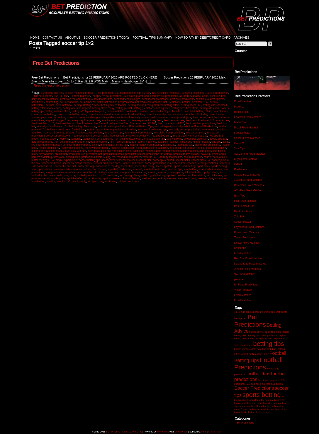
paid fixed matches (144, 150)
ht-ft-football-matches (143, 141)
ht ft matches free (120, 141)
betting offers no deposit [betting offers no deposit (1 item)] (273, 335)
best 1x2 (215, 95)
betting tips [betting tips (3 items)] (268, 343)
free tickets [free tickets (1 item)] (263, 380)
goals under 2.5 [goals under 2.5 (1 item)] (242, 384)
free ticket (116, 135)
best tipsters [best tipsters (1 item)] (240, 318)
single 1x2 (48, 160)
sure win (162, 172)
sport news (203, 166)
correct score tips (55, 117)
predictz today (181, 153)
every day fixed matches (86, 120)
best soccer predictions (155, 99)
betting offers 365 (191, 105)
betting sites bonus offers (214, 108)
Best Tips (239, 195)
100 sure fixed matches (165, 92)
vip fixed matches (176, 175)
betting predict (123, 108)
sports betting (219, 166)
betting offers (171, 105)
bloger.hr (100, 111)
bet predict (110, 102)
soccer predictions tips (158, 163)
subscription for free (94, 169)
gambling (76, 138)
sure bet (137, 169)
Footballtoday (242, 132)
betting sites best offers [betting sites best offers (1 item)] (266, 338)
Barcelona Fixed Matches (249, 185)
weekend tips (205, 178)
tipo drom (212, 172)
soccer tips (127, 166)
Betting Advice (91, 105)
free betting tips (158, 129)
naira (139, 147)
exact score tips (111, 120)
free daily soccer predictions (184, 129)
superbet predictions (119, 169)
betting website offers (58, 111)
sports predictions (41, 169)
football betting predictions (112, 126)
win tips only (79, 181)
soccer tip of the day (107, 166)
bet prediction (126, 102)
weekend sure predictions (181, 178)
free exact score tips (214, 129)
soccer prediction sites (107, 163)
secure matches (193, 157)
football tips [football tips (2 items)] (258, 373)
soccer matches (128, 160)
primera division (40, 157)
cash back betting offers (198, 111)
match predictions (49, 147)
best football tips (102, 99)
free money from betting (138, 132)
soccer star (178, 163)
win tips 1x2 (64, 181)
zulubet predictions (128, 181)
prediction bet (94, 153)
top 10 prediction (108, 175)
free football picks (64, 132)
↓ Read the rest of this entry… (51, 85)
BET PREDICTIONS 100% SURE (159, 18)
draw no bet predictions (206, 117)
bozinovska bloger (160, 111)
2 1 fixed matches (80, 95)
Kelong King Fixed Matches (250, 263)
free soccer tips (81, 135)
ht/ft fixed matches (167, 141)
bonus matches (115, 111)
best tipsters (217, 99)
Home (34, 37)
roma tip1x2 (149, 157)
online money (56, 150)
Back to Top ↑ (215, 431)
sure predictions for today (60, 172)
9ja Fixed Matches (244, 274)
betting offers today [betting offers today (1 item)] (244, 338)
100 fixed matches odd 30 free (132, 92)
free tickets (129, 135)
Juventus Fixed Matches (248, 179)
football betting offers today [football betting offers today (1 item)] (255, 354)
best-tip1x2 (37, 102)
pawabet (239, 279)
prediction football (113, 153)
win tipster (110, 181)
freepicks (64, 138)
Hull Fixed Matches (245, 200)
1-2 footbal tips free (52, 92)
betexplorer (37, 105)
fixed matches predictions (200, 123)
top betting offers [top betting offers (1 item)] (275, 406)
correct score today (78, 117)
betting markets (154, 105)
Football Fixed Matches (247, 117)
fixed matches (221, 120)
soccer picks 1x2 (201, 160)
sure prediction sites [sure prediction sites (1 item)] (262, 403)
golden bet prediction (196, 138)
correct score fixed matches (128, 114)
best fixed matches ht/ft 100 (76, 99)
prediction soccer (135, 153)
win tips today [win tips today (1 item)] (262, 412)
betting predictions (143, 108)
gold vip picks (174, 138)
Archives (241, 37)
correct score (220, 111)
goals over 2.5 (137, 138)
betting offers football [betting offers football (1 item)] (278, 331)
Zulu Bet (239, 216)
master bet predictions (207, 144)
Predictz (239, 106)
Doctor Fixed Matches (247, 242)
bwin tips (177, 111)
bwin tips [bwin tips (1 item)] (261, 349)
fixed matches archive (68, 123)
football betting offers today (80, 126)
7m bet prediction (112, 95)
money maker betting (97, 147)
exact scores (128, 120)
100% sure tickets (41, 95)
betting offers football (215, 105)
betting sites (163, 108)
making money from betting (145, 144)
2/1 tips (96, 95)
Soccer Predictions (132, 163)
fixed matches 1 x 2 (42, 123)
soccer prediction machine (78, 163)
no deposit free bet (194, 147)
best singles (133, 99)
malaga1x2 (169, 144)
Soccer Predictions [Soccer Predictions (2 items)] (254, 388)
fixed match (204, 120)
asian (205, 95)
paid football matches (168, 150)
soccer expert (109, 160)
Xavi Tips (239, 148)
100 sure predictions (192, 92)
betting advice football (113, 105)
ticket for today (193, 172)
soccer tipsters (164, 166)
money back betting (72, 147)
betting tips (37, 111)
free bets (142, 129)
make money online (87, 144)
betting (78, 105)
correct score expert (99, 114)
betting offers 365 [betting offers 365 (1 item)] (258, 331)
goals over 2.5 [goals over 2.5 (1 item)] (277, 380)
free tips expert (48, 138)
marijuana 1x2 (185, 144)
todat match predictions (54, 175)
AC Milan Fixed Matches (248, 190)
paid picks (205, 150)
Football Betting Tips (141, 126)
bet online (85, 102)
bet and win (71, 102)
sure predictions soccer (132, 172)
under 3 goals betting (153, 175)
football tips (78, 129)
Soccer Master (242, 221)
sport (177, 166)
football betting (54, 126)
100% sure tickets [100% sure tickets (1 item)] (243, 312)
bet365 (214, 102)
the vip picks (176, 172)
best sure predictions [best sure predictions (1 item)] (264, 312)
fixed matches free (118, 123)
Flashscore (240, 169)
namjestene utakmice (155, 147)
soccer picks (182, 160)
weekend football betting (126, 178)
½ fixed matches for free (79, 92)
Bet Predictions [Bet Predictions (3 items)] (250, 320)
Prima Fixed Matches (246, 232)
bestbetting (52, 102)
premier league (218, 153)
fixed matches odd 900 (171, 123)
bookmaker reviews (137, 111)
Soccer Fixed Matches (247, 138)
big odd (89, 111)
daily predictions (99, 117)
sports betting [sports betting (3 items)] (261, 394)
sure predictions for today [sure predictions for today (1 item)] (251, 400)
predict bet (61, 153)
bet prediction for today (148, 102)
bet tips (186, 102)
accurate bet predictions (164, 95)
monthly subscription (122, 147)
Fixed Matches (242, 101)
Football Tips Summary (152, 37)
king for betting (201, 141)
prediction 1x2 (76, 153)
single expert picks (67, 160)
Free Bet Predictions (56, 63)
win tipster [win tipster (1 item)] (248, 412)
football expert (162, 126)
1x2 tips (63, 95)
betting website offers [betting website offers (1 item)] (245, 349)
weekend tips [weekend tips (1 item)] (263, 409)
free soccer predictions (57, 135)
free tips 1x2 (200, 135)
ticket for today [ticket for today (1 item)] (258, 406)
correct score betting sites (71, 114)
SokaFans (240, 247)
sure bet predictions (155, 169)
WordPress (163, 431)
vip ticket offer (74, 178)
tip (204, 172)
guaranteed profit (79, 141)
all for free (185, 95)
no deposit (176, 147)
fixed (159, 120)
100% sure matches (216, 92)
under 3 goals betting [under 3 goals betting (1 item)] (245, 409)
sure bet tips (175, 169)
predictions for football (159, 153)
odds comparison (216, 147)
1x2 (55, 95)
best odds (119, 99)
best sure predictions (182, 99)
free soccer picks (195, 132)
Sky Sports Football (245, 159)
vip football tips (196, 175)
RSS (203, 431)
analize (196, 95)
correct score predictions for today (187, 114)
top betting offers (129, 175)
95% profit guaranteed (136, 95)
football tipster (95, 129)
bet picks (98, 102)
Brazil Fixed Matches (246, 127)
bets (58, 105)
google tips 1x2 (218, 138)
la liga (225, 141)
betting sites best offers (184, 108)
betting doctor (136, 105)
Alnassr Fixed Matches (247, 268)
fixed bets (191, 120)
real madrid (118, 157)
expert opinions (146, 120)
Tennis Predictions (244, 237)
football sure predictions (57, 129)
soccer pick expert (163, 160)
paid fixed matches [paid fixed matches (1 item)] (260, 384)
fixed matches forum (94, 123)
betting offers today (103, 108)
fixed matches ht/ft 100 (143, 123)
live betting (37, 144)
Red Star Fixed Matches (248, 258)
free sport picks (100, 135)
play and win (46, 153)
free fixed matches (42, 132)
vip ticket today (92, 178)
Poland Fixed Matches (247, 174)
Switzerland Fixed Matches (249, 153)
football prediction (182, 126)
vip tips (106, 178)
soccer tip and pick (65, 166)
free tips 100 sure (161, 135)
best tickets (202, 99)
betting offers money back (46, 108)
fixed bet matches (173, 120)
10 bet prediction (104, 92)
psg (108, 157)
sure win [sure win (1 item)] (246, 406)
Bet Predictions (172, 102)
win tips (51, 181)
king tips (216, 141)
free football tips (114, 132)
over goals (94, 150)
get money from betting (114, 138)
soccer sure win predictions (202, 163)
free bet (131, 129)
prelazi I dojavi (199, 153)
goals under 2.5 (156, 138)
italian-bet (185, 141)
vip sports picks (56, 178)
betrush (50, 105)
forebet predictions (115, 129)
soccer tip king (86, 166)
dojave (187, 117)
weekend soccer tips (153, 178)
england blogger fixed (58, 120)
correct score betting (43, 114)
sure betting (190, 169)
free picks (159, 132)
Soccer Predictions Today (106, 37)
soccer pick (144, 160)
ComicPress (181, 431)
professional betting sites (65, 157)
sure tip (152, 172)
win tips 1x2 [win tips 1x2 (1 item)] (277, 409)
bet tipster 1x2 (200, 102)
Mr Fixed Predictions (246, 284)
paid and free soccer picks (116, 150)
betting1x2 (78, 111)
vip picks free (214, 175)
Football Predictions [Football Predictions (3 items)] (258, 363)
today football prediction (83, 175)
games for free (91, 138)
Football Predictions (205, 126)
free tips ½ (143, 135)
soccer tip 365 (45, 166)
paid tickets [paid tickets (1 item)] (277, 384)
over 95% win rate (75, 150)
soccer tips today (144, 166)
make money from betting (60, 144)
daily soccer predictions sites (151, 117)
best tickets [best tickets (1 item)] (281, 312)
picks (34, 153)
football (40, 126)
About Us (73, 37)
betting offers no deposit (77, 108)
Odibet (238, 164)
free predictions (175, 132)
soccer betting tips (89, 160)
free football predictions (89, 132)
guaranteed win (99, 141)
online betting (39, 150)
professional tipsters (93, 157)
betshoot (67, 105)
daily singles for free (122, 117)
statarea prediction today (67, 169)
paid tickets (219, 150)
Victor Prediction (243, 289)
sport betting (188, 166)
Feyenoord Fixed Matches (249, 227)
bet (62, 102)
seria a (207, 157)
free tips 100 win (182, 135)
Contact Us (52, 37)
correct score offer (156, 114)
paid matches (190, 150)
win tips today (95, 181)
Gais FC (239, 143)
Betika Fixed (241, 111)
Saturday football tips (170, 157)
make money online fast (114, 144)
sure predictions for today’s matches (97, 172)
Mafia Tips (240, 122)
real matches (133, 157)
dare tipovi (176, 117)
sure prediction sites (210, 169)
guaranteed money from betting (49, 141)
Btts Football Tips (244, 206)
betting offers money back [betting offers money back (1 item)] (247, 335)
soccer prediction (51, 163)
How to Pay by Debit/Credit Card (203, 37)
